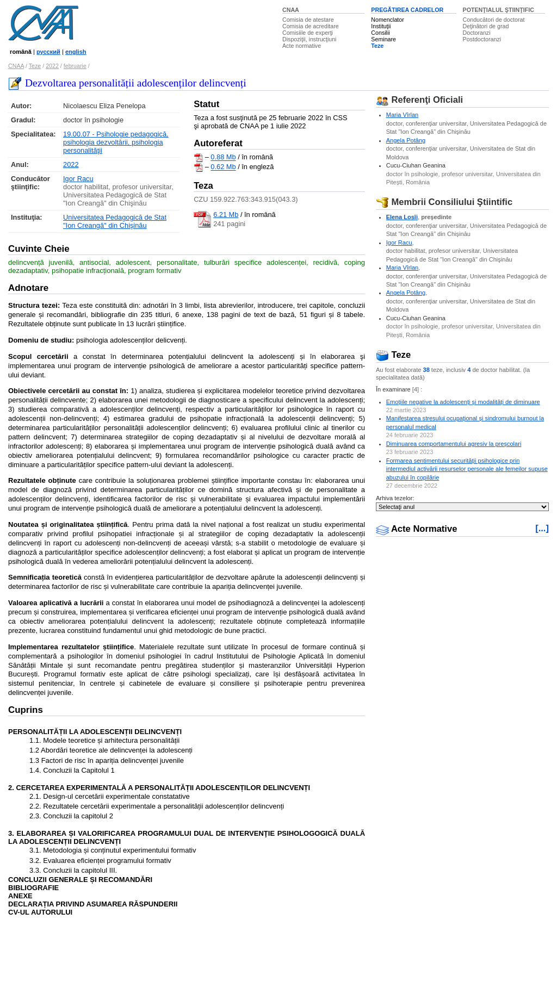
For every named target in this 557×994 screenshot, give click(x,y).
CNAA (290, 10)
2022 (52, 66)
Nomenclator (387, 19)
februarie (75, 66)
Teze (377, 45)
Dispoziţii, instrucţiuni (309, 39)
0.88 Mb (223, 157)
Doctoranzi (477, 32)
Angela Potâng (405, 140)
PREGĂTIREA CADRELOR (407, 10)
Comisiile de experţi (307, 32)
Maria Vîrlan (402, 114)
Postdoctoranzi (482, 39)
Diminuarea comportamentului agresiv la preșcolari (454, 443)
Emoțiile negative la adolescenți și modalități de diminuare (463, 402)
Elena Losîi (402, 217)
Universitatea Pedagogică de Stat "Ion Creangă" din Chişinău (114, 221)
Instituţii (381, 26)
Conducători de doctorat (494, 19)
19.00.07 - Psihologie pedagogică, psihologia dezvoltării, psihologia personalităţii (116, 142)
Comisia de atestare (308, 19)
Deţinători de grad (486, 26)
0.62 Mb (223, 167)
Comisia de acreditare (310, 26)
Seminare (383, 39)
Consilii (380, 32)
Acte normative (301, 45)
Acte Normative (416, 529)
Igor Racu (78, 179)
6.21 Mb (225, 214)
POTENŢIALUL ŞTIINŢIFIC (498, 10)
